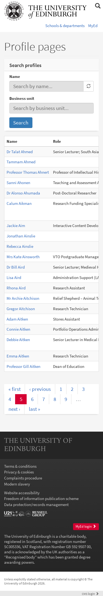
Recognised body (20, 557)
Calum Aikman (19, 203)
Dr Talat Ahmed (20, 151)
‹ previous (40, 389)
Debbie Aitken (18, 339)
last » (34, 409)
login (90, 594)
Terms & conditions (20, 466)
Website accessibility (22, 492)
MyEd (93, 25)
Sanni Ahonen (18, 182)
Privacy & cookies (19, 472)
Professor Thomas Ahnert (28, 172)
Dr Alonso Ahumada (23, 193)
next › (14, 409)
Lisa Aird (14, 277)
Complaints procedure (23, 478)
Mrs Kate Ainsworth (23, 256)
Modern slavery (17, 484)
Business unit (21, 98)
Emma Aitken (18, 356)
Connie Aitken (18, 329)
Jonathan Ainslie (21, 236)
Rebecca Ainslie (20, 246)
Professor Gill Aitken (23, 366)
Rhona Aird (16, 287)
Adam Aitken (17, 319)
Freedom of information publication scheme (41, 498)
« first (15, 389)
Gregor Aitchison (21, 308)
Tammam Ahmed (21, 161)
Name (14, 76)
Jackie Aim (16, 225)
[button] (97, 6)
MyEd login (86, 526)
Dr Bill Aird (16, 267)
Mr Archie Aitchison (23, 298)
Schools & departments (65, 25)
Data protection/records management (36, 504)
